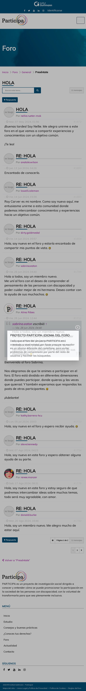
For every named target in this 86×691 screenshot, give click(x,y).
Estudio (8, 621)
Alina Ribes (27, 312)
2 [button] (77, 550)
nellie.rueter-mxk (31, 115)
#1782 (78, 520)
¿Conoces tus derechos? (17, 633)
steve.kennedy (29, 444)
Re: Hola (25, 155)
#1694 (78, 238)
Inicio (5, 72)
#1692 (78, 168)
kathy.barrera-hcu (31, 415)
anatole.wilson (29, 162)
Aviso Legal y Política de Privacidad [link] (32, 688)
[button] (81, 550)
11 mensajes (76, 90)
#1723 (78, 421)
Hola (8, 82)
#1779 (78, 483)
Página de (62, 540)
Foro (6, 639)
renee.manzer (29, 477)
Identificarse (55, 10)
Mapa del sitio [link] (9, 688)
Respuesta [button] (10, 100)
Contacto (9, 651)
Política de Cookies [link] (58, 688)
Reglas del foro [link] (74, 688)
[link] (24, 10)
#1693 (78, 196)
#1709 (78, 271)
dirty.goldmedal (30, 232)
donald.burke (28, 515)
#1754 (78, 450)
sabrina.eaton (29, 266)
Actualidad (10, 645)
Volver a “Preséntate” (16, 560)
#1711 (78, 318)
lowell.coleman (30, 190)
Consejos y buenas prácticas (20, 627)
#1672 (78, 121)
